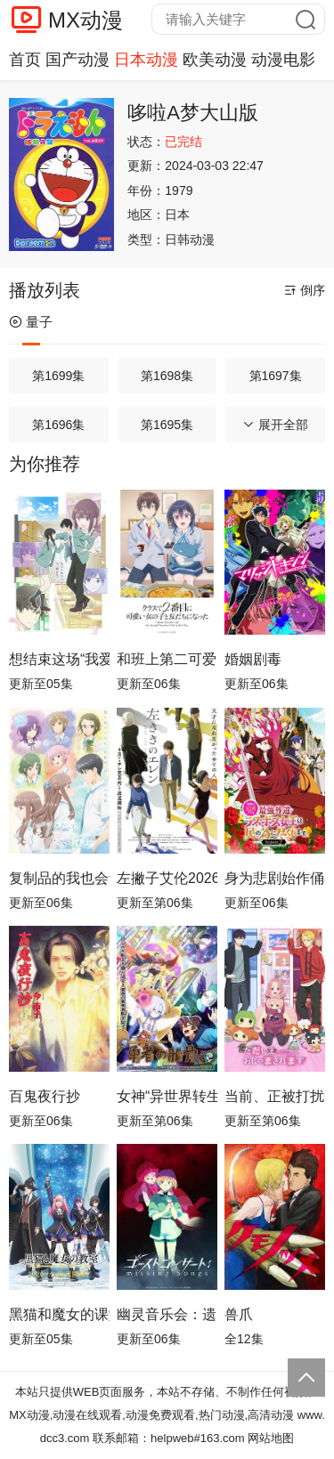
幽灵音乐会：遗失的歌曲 (167, 1314)
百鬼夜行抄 (44, 1096)
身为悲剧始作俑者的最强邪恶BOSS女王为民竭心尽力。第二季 (274, 878)
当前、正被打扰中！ (274, 1096)
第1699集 (58, 376)
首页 (25, 60)
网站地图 (271, 1438)
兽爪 (238, 1314)
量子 (31, 321)
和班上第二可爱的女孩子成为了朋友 (167, 659)
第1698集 (167, 376)
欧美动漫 (215, 60)
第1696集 (58, 424)
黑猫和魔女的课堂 (59, 1314)
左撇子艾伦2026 (167, 878)
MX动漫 (85, 20)
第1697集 (275, 376)
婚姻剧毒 (252, 659)
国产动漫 (77, 60)
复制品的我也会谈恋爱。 (59, 878)
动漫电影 (283, 60)
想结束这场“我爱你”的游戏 (59, 659)
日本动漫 (146, 60)
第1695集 (167, 424)
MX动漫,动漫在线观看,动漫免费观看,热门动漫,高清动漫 (151, 1415)
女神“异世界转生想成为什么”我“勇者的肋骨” (167, 1096)
